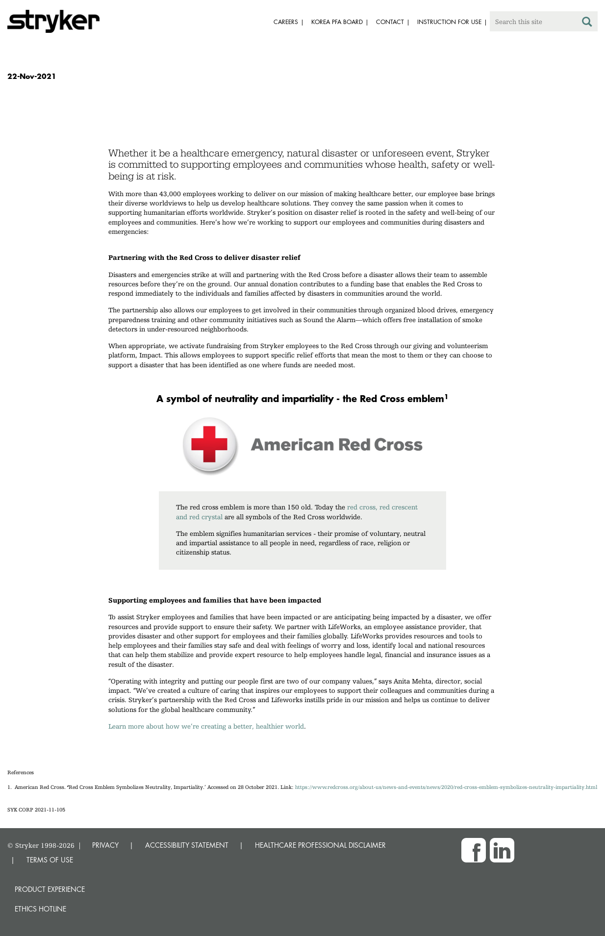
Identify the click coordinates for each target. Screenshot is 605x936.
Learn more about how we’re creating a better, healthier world (206, 726)
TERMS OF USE (49, 859)
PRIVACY (105, 845)
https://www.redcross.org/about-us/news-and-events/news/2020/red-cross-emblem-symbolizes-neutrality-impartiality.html (446, 787)
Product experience (50, 889)
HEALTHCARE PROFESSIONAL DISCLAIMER (320, 845)
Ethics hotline (40, 908)
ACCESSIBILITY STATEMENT (186, 845)
